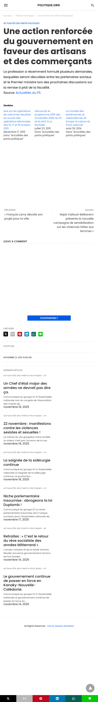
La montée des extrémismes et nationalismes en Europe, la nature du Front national (78, 118)
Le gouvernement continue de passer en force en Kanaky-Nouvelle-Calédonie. (26, 583)
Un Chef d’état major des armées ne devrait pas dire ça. (27, 388)
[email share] (12, 334)
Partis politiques (25, 16)
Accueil (7, 16)
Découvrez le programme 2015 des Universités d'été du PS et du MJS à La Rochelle (48, 118)
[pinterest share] (20, 334)
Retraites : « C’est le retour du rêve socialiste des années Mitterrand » (25, 540)
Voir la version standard (60, 626)
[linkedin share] (26, 334)
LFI (45, 375)
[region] (49, 174)
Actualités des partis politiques (55, 16)
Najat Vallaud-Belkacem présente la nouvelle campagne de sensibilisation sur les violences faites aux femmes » (73, 222)
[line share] (40, 334)
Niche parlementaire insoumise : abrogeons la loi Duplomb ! (27, 500)
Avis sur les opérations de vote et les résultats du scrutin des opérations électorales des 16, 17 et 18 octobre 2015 (17, 119)
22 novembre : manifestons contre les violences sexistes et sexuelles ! (27, 428)
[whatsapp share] (33, 334)
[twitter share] (5, 334)
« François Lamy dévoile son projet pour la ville (23, 216)
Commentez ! (49, 318)
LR (45, 528)
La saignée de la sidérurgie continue (26, 462)
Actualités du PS (28, 92)
